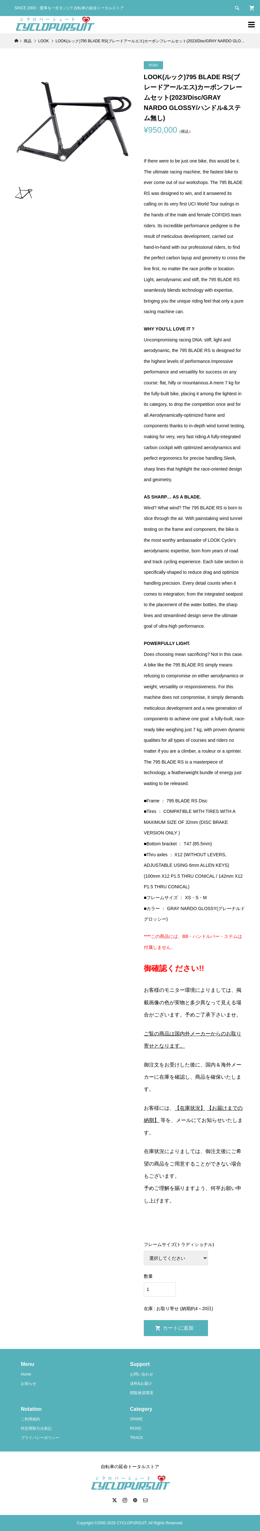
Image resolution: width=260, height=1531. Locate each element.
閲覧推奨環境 (141, 1393)
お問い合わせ (141, 1374)
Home (26, 1374)
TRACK (136, 1437)
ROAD (135, 1428)
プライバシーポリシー (40, 1437)
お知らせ (28, 1383)
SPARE (136, 1419)
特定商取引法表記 (36, 1428)
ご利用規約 (30, 1419)
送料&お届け (141, 1383)
